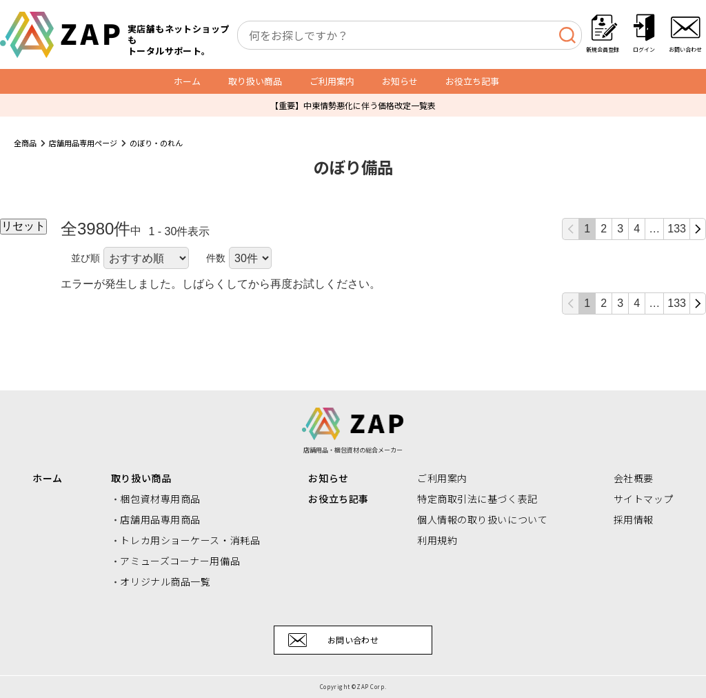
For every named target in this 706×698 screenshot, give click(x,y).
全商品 (25, 142)
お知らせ (400, 81)
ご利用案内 (332, 81)
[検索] (567, 35)
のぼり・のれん (156, 142)
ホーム (187, 81)
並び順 (85, 257)
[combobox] (409, 35)
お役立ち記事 (472, 81)
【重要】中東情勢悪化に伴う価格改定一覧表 (353, 105)
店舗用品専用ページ (83, 142)
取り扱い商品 (255, 81)
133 (676, 229)
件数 (215, 257)
